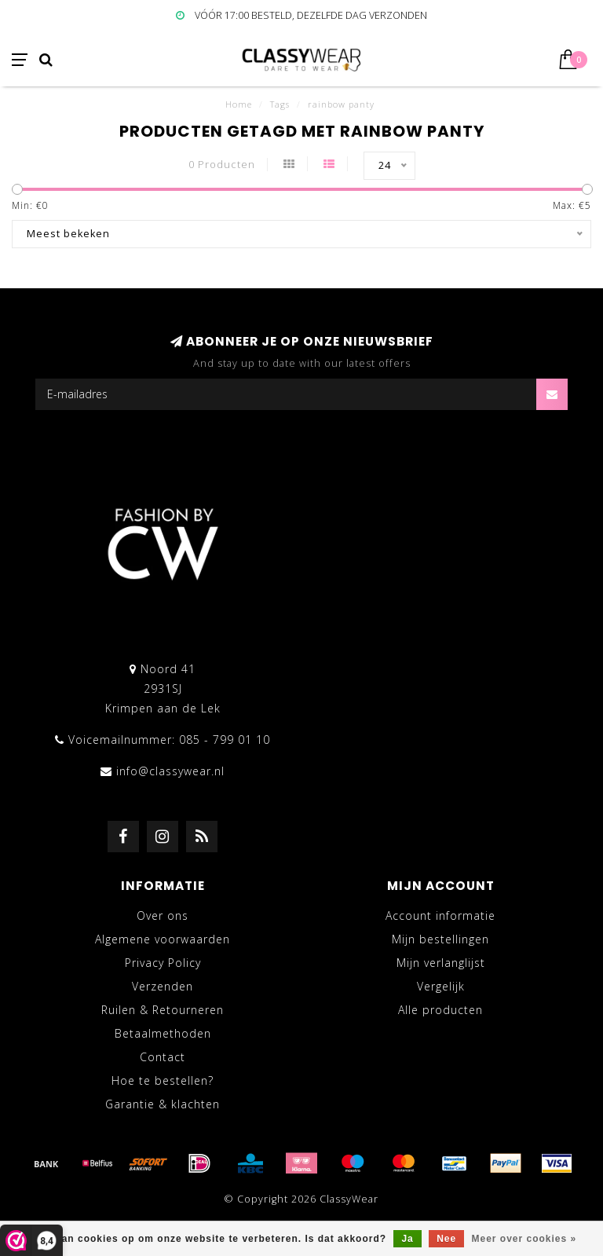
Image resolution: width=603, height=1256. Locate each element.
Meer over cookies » (524, 1238)
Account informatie (440, 915)
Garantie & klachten (162, 1104)
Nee (446, 1238)
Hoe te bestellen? (162, 1080)
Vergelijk (441, 986)
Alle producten (440, 1009)
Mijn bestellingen (440, 939)
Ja (407, 1238)
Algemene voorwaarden (162, 939)
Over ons (162, 915)
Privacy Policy (163, 962)
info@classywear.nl (170, 770)
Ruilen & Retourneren (162, 1009)
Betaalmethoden (163, 1033)
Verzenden (162, 986)
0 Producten (221, 164)
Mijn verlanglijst (441, 962)
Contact (162, 1056)
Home (238, 104)
